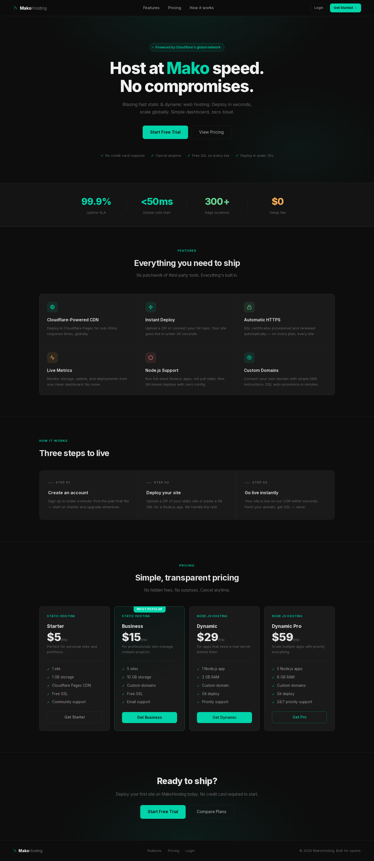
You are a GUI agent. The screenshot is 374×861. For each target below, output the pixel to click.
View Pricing (211, 132)
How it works (202, 7)
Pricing (174, 7)
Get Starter (74, 717)
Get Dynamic (224, 717)
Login (318, 8)
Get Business (149, 717)
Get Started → (345, 8)
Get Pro (300, 717)
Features (151, 7)
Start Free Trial (165, 132)
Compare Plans (211, 811)
